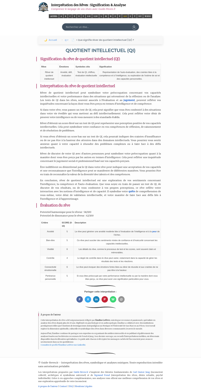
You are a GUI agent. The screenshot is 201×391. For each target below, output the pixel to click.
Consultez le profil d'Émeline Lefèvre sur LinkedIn (63, 345)
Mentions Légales (83, 386)
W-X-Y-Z (148, 16)
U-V (140, 16)
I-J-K (95, 16)
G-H (88, 16)
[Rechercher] (134, 27)
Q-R (125, 16)
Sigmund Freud (102, 375)
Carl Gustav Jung (141, 372)
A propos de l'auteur (48, 386)
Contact (63, 386)
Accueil (53, 16)
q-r (66, 40)
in (96, 299)
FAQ (71, 386)
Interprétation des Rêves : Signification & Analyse (88, 5)
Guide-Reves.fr (81, 372)
